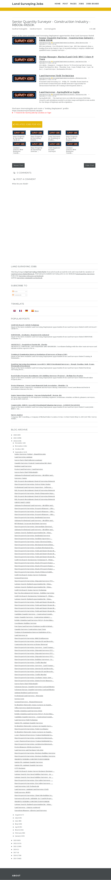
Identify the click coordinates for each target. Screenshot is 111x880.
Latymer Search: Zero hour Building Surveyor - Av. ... (34, 774)
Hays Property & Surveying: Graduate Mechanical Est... (34, 548)
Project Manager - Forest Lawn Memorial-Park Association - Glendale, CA (39, 385)
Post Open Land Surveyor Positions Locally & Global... (34, 626)
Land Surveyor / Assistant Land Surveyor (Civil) (32, 789)
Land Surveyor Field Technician (26, 720)
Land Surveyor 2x (21, 635)
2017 (15, 852)
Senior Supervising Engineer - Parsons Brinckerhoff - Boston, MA (36, 395)
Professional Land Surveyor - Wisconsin (29, 696)
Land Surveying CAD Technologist (27, 786)
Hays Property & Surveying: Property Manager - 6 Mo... (35, 508)
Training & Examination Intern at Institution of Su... (33, 632)
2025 (15, 438)
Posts (15, 291)
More (37, 311)
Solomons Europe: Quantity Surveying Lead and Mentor (35, 687)
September (19, 452)
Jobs (81, 4)
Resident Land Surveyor (23, 466)
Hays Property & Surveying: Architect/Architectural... (34, 738)
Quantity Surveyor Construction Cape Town (30, 629)
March (17, 830)
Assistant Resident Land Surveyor (26, 693)
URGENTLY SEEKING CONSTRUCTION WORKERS (32, 759)
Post (65, 4)
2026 (15, 435)
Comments (16, 295)
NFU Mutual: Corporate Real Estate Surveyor (31, 523)
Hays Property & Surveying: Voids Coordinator (31, 729)
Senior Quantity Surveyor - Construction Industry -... (33, 617)
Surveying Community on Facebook (29, 278)
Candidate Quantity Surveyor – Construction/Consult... (34, 614)
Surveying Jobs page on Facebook (31, 276)
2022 (15, 843)
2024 (15, 441)
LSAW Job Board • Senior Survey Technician (30, 575)
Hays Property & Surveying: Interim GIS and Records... (34, 641)
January (18, 836)
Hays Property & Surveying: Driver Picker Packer (33, 484)
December (19, 443)
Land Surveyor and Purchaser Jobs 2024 (29, 750)
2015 (15, 858)
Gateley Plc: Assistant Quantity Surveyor (29, 723)
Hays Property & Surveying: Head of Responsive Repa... (35, 493)
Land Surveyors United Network (22, 274)
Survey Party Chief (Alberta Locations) (28, 460)
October (18, 449)
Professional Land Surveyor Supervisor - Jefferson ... (34, 487)
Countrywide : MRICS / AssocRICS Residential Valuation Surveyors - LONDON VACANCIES (45, 405)
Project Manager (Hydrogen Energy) (28, 747)
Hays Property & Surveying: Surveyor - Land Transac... (34, 647)
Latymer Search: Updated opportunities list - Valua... (33, 533)
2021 (15, 846)
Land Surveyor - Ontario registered (27, 807)
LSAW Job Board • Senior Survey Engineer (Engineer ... (35, 771)
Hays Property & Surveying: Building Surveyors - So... (34, 659)
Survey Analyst (17, 415)
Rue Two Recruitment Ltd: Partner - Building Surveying (34, 593)
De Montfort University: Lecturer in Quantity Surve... (34, 726)
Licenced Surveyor (21, 578)
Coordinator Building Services (25, 623)
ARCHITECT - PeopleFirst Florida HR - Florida (29, 344)
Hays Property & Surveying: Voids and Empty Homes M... (35, 551)
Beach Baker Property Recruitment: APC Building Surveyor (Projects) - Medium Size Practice (47, 376)
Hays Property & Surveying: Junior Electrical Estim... (34, 542)
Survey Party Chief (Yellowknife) (26, 472)
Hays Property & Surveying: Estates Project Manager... (34, 680)
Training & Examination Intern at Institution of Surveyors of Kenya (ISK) (39, 354)
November (19, 446)
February (18, 833)
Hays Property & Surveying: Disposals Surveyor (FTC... (34, 581)
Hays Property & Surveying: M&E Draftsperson (32, 638)
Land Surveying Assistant (23, 457)
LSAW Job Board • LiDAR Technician (25, 325)
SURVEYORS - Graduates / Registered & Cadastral (30, 335)
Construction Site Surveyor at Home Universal (31, 644)
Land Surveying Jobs (27, 3)
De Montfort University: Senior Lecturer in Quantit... (33, 705)
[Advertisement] (55, 246)
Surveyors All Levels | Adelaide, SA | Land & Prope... (34, 798)
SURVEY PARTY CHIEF (22, 502)
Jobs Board (92, 4)
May (16, 824)
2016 (15, 855)
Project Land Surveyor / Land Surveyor (29, 469)
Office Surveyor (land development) (28, 708)
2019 (15, 849)
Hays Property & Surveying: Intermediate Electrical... (34, 526)
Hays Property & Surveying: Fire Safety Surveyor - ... (34, 780)
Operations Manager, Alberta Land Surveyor (31, 810)
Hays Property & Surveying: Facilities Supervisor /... (33, 538)
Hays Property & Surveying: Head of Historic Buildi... (34, 572)
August (17, 815)
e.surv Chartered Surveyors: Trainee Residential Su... (34, 735)
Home (57, 4)
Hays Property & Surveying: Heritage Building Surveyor (35, 753)
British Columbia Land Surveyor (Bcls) (28, 711)
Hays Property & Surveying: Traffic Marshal (30, 662)
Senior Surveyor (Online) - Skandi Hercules (30, 454)
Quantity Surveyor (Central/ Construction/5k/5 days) (33, 463)
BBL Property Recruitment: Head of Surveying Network (35, 481)
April (17, 827)
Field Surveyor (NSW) (22, 792)
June (17, 821)
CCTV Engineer (20, 768)
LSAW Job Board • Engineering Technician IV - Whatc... (34, 560)
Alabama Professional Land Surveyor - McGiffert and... (34, 475)
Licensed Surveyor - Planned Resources (28, 702)
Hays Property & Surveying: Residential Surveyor (32, 517)
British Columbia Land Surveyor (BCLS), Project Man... (34, 620)
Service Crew (19, 699)
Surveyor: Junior (21, 478)
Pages (73, 4)
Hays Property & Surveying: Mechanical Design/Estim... (34, 545)
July (16, 818)
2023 (15, 840)
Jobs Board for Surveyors (85, 274)
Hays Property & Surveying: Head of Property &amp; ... (35, 563)
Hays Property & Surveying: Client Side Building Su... (34, 795)
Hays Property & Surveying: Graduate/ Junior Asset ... (34, 677)
